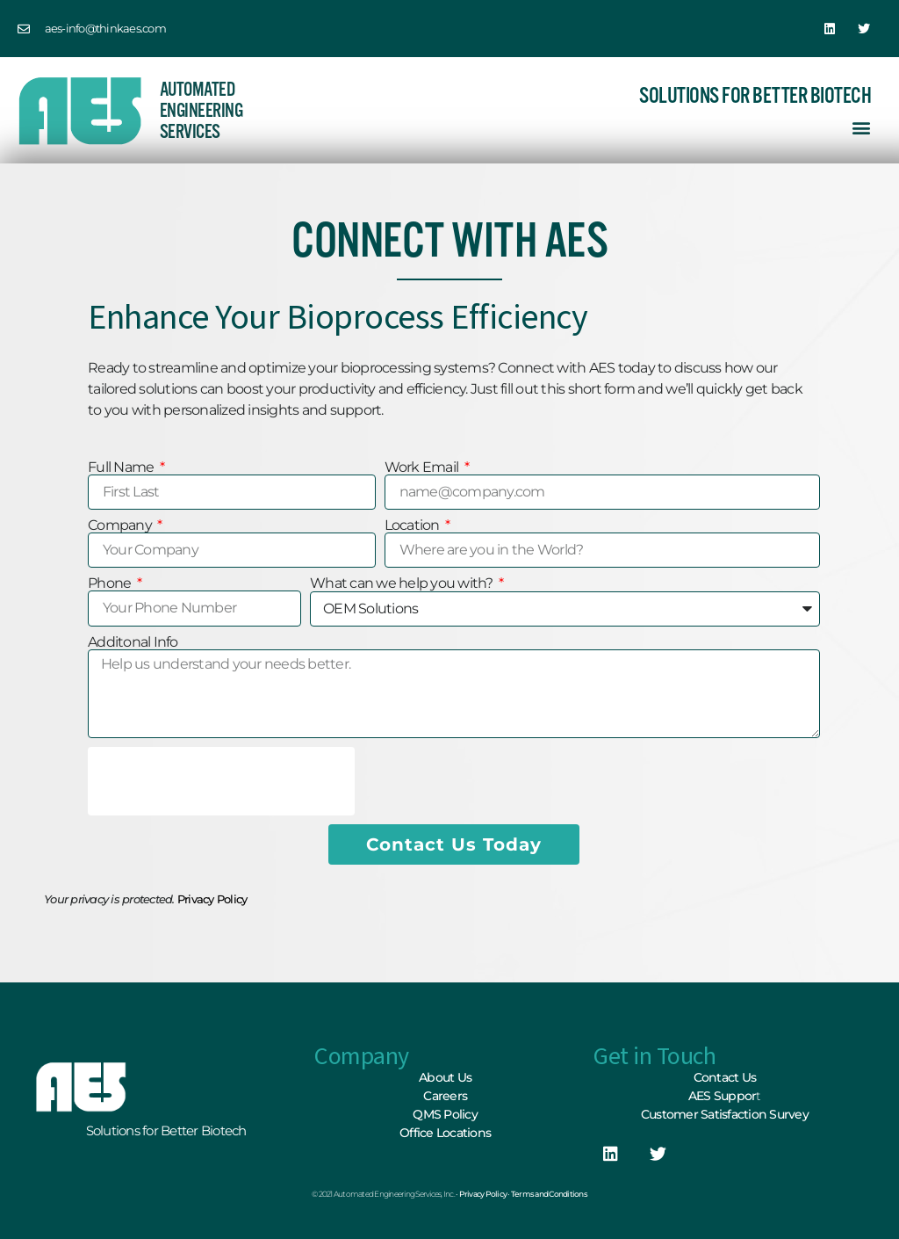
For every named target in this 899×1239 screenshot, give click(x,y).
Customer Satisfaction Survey (725, 1114)
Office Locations (445, 1133)
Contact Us (725, 1077)
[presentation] (221, 781)
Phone (111, 583)
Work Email (423, 467)
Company (121, 525)
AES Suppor (722, 1096)
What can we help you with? (403, 583)
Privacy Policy (212, 899)
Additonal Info (133, 642)
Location (413, 525)
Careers (445, 1096)
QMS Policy (445, 1114)
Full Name (122, 467)
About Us (445, 1077)
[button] (860, 126)
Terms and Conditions (549, 1194)
